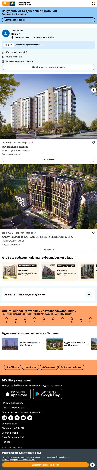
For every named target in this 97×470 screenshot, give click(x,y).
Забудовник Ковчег (11, 154)
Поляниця (6, 241)
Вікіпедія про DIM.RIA (13, 428)
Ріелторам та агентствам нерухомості (22, 412)
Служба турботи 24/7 (13, 437)
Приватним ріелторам (13, 407)
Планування (48, 159)
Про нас (6, 442)
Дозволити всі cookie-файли (45, 465)
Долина (5, 150)
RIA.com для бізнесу (12, 403)
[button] (90, 90)
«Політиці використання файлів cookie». (18, 460)
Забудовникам (10, 423)
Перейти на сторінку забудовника (48, 67)
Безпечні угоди (10, 432)
